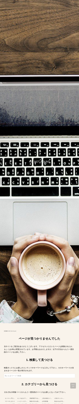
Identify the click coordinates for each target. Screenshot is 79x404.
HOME (6, 331)
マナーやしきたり (10, 401)
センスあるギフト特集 (23, 398)
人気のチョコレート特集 (61, 398)
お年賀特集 (45, 401)
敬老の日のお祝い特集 (36, 401)
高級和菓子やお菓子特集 (36, 398)
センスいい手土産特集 (11, 398)
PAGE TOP (73, 385)
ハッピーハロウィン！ (23, 401)
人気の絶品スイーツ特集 (49, 398)
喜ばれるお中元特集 (59, 401)
